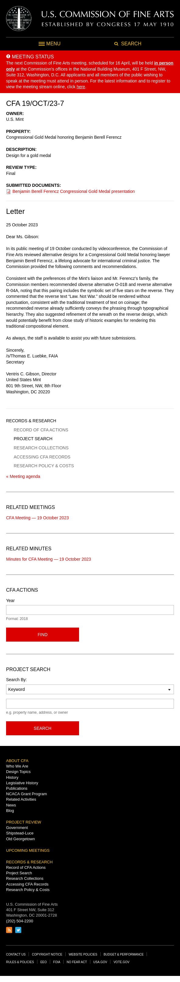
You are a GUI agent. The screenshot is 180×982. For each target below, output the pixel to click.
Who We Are (17, 766)
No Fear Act (77, 962)
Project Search (33, 438)
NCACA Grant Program (26, 794)
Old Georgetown (20, 839)
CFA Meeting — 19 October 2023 (37, 517)
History (12, 777)
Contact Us (16, 954)
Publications (16, 788)
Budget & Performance (124, 954)
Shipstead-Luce (19, 833)
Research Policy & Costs (44, 465)
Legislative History (22, 783)
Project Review (23, 822)
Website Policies (83, 954)
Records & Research (31, 420)
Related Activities (21, 799)
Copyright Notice (47, 954)
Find (43, 634)
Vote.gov (121, 962)
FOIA (56, 962)
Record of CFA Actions (41, 429)
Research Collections (41, 447)
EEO (43, 962)
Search (42, 728)
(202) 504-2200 (19, 921)
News (11, 805)
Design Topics (18, 771)
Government (17, 827)
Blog (10, 810)
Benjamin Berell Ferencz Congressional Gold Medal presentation (73, 191)
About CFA (17, 760)
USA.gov (100, 962)
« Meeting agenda (23, 476)
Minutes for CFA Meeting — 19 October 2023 (48, 559)
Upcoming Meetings (28, 850)
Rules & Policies (20, 962)
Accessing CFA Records (42, 456)
